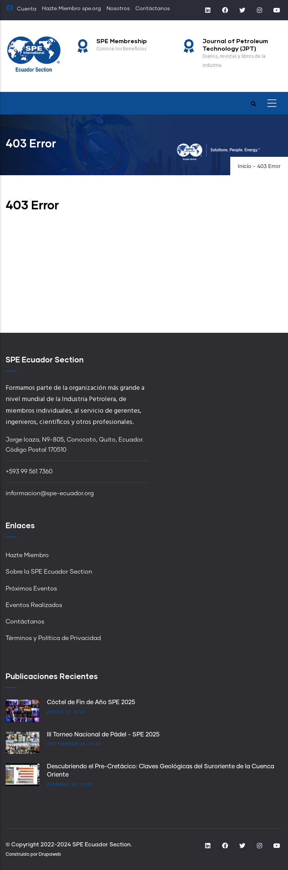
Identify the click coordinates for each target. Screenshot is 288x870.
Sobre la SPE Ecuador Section (49, 572)
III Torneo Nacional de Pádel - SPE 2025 (103, 735)
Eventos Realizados (34, 605)
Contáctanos (152, 8)
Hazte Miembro (27, 555)
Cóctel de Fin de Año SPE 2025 (91, 702)
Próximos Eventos (31, 589)
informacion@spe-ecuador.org (50, 493)
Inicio (244, 166)
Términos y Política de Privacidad (53, 638)
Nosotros (118, 8)
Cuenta (21, 9)
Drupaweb (50, 854)
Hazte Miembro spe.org (71, 8)
